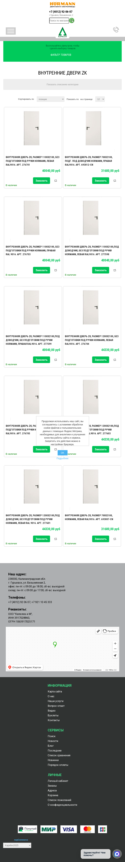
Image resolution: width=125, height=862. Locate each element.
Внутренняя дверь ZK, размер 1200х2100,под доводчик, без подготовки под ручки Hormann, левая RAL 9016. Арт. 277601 (33, 519)
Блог (51, 745)
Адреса (52, 790)
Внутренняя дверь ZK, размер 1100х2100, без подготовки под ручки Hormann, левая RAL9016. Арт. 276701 (32, 161)
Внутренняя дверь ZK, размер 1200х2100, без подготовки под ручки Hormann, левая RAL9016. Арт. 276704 (92, 340)
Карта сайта (55, 691)
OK (62, 452)
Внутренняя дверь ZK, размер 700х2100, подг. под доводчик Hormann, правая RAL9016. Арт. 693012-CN (89, 161)
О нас (51, 696)
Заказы (52, 785)
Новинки (53, 760)
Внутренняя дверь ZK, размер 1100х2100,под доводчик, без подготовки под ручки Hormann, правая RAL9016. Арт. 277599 (33, 340)
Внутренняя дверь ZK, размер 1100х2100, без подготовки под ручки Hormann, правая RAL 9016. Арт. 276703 (32, 250)
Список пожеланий (59, 800)
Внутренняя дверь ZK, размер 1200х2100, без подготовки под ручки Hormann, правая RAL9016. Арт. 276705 (32, 429)
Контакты (54, 720)
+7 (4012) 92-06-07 (60, 11)
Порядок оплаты (58, 764)
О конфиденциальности (62, 804)
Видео (51, 710)
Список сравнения (59, 755)
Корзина (53, 795)
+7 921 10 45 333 (42, 602)
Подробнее (62, 458)
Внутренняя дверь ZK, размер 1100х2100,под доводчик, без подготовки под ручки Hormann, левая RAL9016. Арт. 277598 (92, 250)
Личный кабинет (58, 780)
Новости (53, 741)
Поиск (51, 736)
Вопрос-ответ (56, 705)
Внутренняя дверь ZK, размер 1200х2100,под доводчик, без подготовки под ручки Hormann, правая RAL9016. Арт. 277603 (92, 429)
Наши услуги (55, 701)
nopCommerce (21, 840)
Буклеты (53, 715)
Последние (55, 750)
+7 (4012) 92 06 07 (19, 602)
